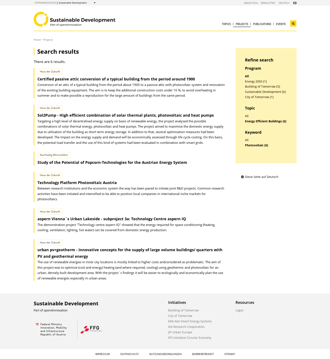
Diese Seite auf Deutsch (259, 177)
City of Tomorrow (180, 316)
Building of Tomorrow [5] (262, 86)
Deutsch (284, 2)
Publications (262, 24)
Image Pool (251, 2)
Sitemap (229, 354)
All (247, 76)
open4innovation (46, 2)
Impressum (102, 354)
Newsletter (268, 2)
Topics (226, 24)
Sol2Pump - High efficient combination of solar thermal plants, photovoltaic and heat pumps (125, 115)
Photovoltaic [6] (256, 145)
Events (281, 24)
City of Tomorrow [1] (259, 97)
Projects (242, 24)
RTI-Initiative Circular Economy (189, 338)
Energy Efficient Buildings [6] (265, 121)
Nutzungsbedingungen (165, 354)
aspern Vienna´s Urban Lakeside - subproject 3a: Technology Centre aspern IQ (111, 218)
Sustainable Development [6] (265, 92)
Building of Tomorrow (183, 310)
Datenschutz (129, 354)
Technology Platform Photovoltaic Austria (77, 182)
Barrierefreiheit (203, 354)
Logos (240, 310)
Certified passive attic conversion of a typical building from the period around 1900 (116, 78)
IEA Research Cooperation (186, 327)
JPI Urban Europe (180, 332)
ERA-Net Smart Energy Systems (190, 321)
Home (37, 39)
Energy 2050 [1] (256, 81)
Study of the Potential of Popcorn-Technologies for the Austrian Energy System (112, 162)
